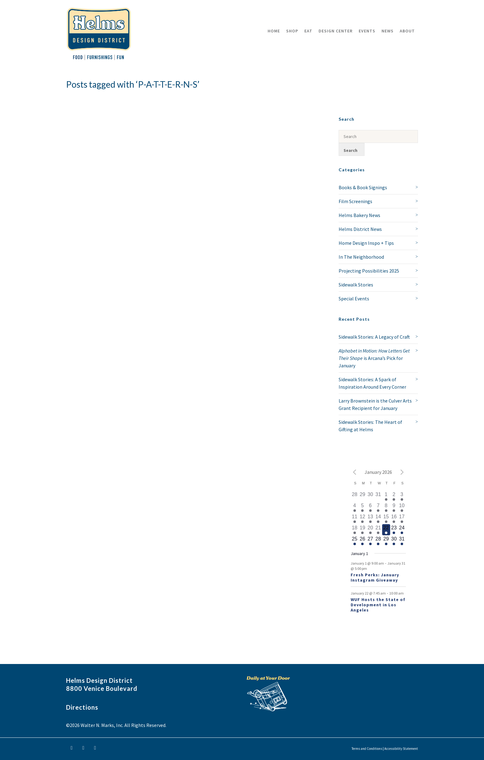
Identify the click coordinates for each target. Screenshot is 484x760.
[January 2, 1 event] (394, 496)
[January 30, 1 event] (394, 540)
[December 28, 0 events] (355, 496)
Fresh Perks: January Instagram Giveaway (375, 577)
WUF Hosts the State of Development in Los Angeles (378, 605)
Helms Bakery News (359, 215)
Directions (82, 707)
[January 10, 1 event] (402, 507)
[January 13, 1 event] (370, 518)
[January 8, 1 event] (386, 507)
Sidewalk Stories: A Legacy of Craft (374, 337)
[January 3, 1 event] (402, 496)
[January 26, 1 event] (363, 540)
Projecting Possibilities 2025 (369, 271)
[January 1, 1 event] (386, 496)
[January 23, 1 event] (394, 529)
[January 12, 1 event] (363, 518)
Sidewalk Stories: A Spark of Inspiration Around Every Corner (372, 383)
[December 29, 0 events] (363, 496)
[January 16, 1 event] (394, 518)
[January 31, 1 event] (402, 540)
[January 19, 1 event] (363, 529)
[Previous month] (354, 472)
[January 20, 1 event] (370, 529)
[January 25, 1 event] (355, 540)
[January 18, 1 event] (355, 529)
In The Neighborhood (361, 257)
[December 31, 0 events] (378, 496)
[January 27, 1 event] (370, 540)
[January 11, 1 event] (355, 518)
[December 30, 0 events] (370, 496)
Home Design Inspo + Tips (366, 243)
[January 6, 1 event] (370, 507)
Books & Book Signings (363, 187)
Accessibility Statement (401, 748)
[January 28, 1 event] (378, 540)
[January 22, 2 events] (386, 529)
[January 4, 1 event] (355, 507)
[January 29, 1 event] (386, 540)
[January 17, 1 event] (402, 518)
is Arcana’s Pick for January (374, 358)
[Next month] (402, 472)
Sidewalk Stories (356, 285)
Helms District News (360, 229)
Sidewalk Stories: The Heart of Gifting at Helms (370, 425)
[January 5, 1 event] (363, 507)
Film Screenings (355, 201)
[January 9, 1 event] (394, 507)
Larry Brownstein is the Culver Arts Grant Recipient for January (375, 404)
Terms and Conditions (367, 748)
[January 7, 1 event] (378, 507)
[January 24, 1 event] (402, 529)
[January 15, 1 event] (386, 518)
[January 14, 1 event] (378, 518)
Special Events (354, 298)
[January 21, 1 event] (378, 529)
